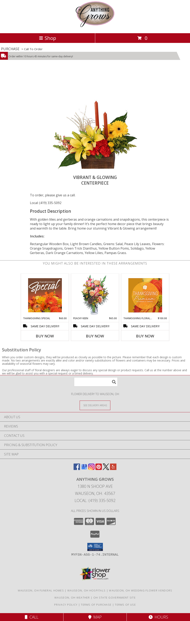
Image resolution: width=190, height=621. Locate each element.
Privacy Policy (65, 604)
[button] (95, 547)
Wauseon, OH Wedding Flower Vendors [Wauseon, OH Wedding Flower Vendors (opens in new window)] (140, 590)
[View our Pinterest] (98, 468)
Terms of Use (125, 604)
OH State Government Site (114, 597)
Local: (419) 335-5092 (45, 203)
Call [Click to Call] (31, 617)
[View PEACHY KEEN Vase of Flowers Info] (95, 295)
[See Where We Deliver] (95, 405)
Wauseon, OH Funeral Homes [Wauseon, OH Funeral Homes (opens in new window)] (41, 590)
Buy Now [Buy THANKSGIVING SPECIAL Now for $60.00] (45, 336)
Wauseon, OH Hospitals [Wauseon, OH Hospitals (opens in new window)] (86, 590)
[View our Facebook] (77, 468)
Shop (47, 38)
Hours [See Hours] (158, 617)
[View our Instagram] (91, 468)
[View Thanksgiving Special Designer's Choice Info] (45, 295)
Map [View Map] (95, 617)
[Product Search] (96, 381)
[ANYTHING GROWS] (95, 27)
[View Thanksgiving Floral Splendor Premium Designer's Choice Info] (145, 295)
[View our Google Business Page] (84, 468)
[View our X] (106, 468)
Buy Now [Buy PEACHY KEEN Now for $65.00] (95, 336)
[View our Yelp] (113, 468)
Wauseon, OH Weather (72, 597)
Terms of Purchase (96, 604)
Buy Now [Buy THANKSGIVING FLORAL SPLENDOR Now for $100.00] (145, 336)
